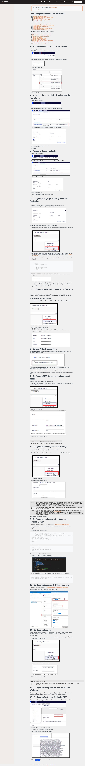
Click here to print (53, 7)
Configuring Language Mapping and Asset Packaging (42, 19)
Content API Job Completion (38, 21)
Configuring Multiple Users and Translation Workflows (43, 28)
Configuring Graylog (37, 27)
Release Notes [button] (63, 1)
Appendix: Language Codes (58, 256)
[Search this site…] (78, 2)
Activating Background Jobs (38, 18)
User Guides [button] (56, 1)
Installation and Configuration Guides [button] (45, 1)
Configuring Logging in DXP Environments (41, 26)
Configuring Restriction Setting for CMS (40, 29)
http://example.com (57, 511)
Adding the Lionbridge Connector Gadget (40, 16)
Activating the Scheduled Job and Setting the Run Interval (43, 17)
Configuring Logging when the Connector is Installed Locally (43, 25)
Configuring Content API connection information (41, 20)
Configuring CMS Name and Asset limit (39, 39)
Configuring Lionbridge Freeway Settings (40, 24)
